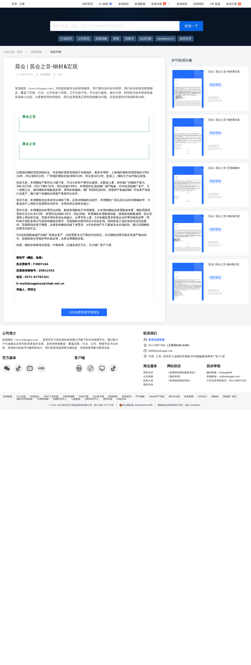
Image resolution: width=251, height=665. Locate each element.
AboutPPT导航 (156, 396)
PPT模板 (140, 396)
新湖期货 (46, 74)
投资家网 (188, 396)
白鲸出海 (121, 399)
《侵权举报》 (174, 376)
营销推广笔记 (230, 396)
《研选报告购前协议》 (179, 380)
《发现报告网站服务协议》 (182, 372)
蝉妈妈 (215, 396)
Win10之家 (174, 396)
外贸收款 (34, 396)
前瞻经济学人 (60, 399)
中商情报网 (43, 399)
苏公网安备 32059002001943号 (136, 405)
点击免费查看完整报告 (84, 312)
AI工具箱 (20, 396)
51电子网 (83, 396)
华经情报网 (68, 396)
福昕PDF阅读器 (24, 399)
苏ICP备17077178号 (104, 405)
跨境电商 (112, 396)
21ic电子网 (98, 396)
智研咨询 (126, 396)
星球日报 (107, 399)
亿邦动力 (202, 396)
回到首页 (87, 3)
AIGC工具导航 (51, 396)
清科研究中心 (92, 399)
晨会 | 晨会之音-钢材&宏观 (46, 66)
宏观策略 (36, 51)
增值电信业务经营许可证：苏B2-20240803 (179, 405)
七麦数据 (75, 399)
